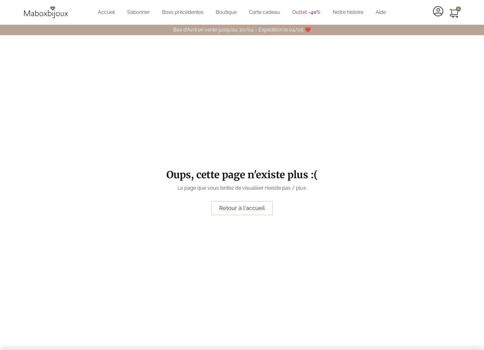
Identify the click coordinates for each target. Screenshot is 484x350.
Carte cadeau (264, 12)
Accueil (106, 12)
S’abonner (138, 12)
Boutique (226, 12)
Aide (381, 12)
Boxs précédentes (182, 12)
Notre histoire (348, 12)
